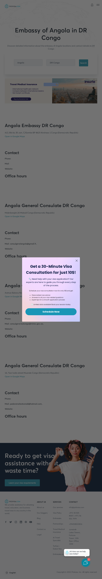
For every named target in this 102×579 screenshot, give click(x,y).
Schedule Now (51, 311)
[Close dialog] (76, 260)
